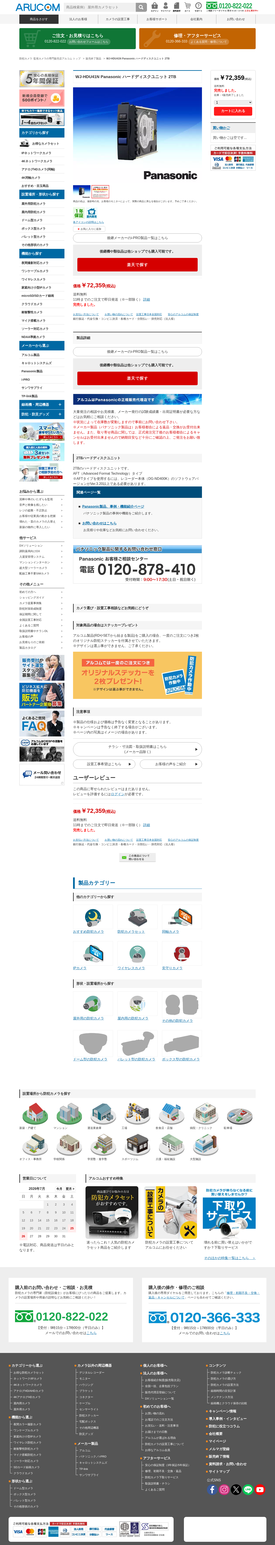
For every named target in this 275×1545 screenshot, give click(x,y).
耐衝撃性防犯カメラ (26, 1448)
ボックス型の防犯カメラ (182, 1045)
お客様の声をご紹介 (170, 764)
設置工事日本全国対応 (149, 314)
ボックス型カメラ (33, 228)
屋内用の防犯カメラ (137, 1005)
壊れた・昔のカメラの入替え (37, 521)
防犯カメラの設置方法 (225, 1384)
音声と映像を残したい (33, 504)
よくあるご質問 (29, 625)
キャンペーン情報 (222, 1411)
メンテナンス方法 (222, 1397)
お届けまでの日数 (156, 1431)
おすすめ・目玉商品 (35, 186)
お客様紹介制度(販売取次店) (162, 1380)
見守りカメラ (182, 955)
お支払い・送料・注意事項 (162, 1425)
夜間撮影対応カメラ (35, 263)
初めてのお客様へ (157, 1406)
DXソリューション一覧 (159, 1398)
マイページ (217, 1441)
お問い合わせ (236, 19)
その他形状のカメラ (35, 245)
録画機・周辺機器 (35, 404)
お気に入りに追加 (91, 228)
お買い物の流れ (155, 1413)
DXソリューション (31, 545)
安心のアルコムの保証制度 (183, 314)
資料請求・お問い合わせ (228, 1464)
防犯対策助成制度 (30, 608)
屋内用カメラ (22, 1403)
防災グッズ (86, 1434)
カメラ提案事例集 (30, 603)
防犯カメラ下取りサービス (162, 1477)
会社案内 (196, 19)
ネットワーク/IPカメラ (28, 1378)
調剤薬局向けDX (29, 551)
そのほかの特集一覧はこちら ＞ (230, 1258)
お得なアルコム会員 (157, 1450)
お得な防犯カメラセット (29, 1372)
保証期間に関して (30, 614)
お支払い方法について (86, 314)
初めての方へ (27, 592)
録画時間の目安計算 (223, 1390)
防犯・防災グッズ (35, 414)
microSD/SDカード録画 (37, 295)
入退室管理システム (31, 556)
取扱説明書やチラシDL (33, 631)
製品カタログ (27, 647)
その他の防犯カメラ (182, 1006)
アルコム (84, 1450)
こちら (91, 1333)
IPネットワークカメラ (36, 153)
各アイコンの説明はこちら (88, 222)
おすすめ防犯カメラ (93, 919)
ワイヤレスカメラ (33, 279)
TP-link (83, 1469)
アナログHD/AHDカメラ (29, 1390)
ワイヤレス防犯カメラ (27, 1442)
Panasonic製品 (32, 371)
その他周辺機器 (89, 1427)
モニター (84, 1378)
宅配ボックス (87, 1421)
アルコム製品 (30, 355)
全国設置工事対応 (30, 619)
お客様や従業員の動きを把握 (37, 516)
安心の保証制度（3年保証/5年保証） (168, 1465)
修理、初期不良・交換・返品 (163, 1471)
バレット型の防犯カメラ (137, 1045)
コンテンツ (217, 1365)
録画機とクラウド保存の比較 (229, 1403)
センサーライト (89, 1409)
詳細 (146, 299)
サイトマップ (219, 1471)
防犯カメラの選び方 (223, 1378)
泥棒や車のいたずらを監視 (36, 499)
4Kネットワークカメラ (36, 161)
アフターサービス (157, 1458)
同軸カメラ (182, 919)
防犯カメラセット (137, 919)
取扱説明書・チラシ (157, 1483)
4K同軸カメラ (30, 177)
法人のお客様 (78, 19)
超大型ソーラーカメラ (33, 568)
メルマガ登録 (219, 1449)
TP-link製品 (29, 396)
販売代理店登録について (160, 1392)
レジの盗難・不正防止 (33, 510)
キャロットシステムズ (36, 363)
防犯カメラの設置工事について (164, 1444)
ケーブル (84, 1403)
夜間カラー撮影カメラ (27, 1424)
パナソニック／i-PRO (92, 1456)
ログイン (118, 794)
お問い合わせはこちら (99, 523)
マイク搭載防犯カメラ (27, 1454)
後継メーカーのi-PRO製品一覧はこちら (137, 238)
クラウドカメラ (32, 304)
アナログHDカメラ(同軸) (38, 169)
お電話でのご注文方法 (159, 1419)
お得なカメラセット (45, 143)
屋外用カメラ (22, 1409)
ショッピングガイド (31, 597)
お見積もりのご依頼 (31, 642)
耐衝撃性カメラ (32, 312)
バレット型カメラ (33, 236)
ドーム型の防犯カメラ (93, 1045)
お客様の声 (26, 636)
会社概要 (216, 1434)
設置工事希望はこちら (104, 764)
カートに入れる (233, 111)
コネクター (86, 1397)
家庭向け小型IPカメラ (36, 287)
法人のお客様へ (155, 1373)
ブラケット (86, 1390)
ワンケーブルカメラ (35, 271)
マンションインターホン (34, 562)
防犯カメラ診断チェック (226, 1372)
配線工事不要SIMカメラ (34, 573)
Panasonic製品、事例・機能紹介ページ (113, 506)
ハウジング (86, 1384)
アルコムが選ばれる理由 (160, 1437)
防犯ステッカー (89, 1415)
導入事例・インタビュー (228, 1419)
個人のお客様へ (155, 1365)
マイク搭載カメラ (33, 320)
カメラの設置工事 (118, 19)
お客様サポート (157, 19)
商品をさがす (39, 19)
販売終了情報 (219, 1456)
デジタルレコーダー (91, 1372)
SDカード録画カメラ (27, 1467)
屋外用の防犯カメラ (93, 1005)
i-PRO (25, 379)
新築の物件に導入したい (34, 527)
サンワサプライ (32, 387)
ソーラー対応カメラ (35, 328)
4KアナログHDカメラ (27, 1397)
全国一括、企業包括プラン (162, 1386)
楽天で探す (137, 265)
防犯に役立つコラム (224, 1426)
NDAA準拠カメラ (33, 337)
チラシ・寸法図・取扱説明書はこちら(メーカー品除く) (137, 749)
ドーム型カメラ (32, 220)
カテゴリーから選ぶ (27, 1365)
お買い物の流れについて (119, 314)
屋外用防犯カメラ (33, 203)
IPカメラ (93, 955)
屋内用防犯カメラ (33, 212)
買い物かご (221, 128)
